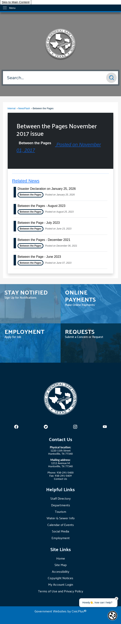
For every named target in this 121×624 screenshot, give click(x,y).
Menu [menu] (12, 7)
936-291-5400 (65, 472)
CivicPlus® (79, 611)
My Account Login (60, 584)
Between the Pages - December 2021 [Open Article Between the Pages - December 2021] (44, 239)
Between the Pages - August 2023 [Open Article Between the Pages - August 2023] (41, 205)
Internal (12, 108)
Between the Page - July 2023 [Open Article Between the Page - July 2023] (39, 222)
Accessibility (60, 571)
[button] (111, 77)
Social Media (60, 531)
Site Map (60, 565)
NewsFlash (24, 108)
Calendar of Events (60, 525)
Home (60, 558)
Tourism (60, 511)
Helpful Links (60, 489)
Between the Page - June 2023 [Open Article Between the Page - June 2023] (39, 256)
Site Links (60, 549)
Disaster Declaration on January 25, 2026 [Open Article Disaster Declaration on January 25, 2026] (47, 188)
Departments (60, 505)
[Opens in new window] (16, 426)
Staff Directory (60, 498)
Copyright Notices (60, 578)
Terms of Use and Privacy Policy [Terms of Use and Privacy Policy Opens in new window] (60, 591)
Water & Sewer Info (61, 518)
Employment (61, 538)
